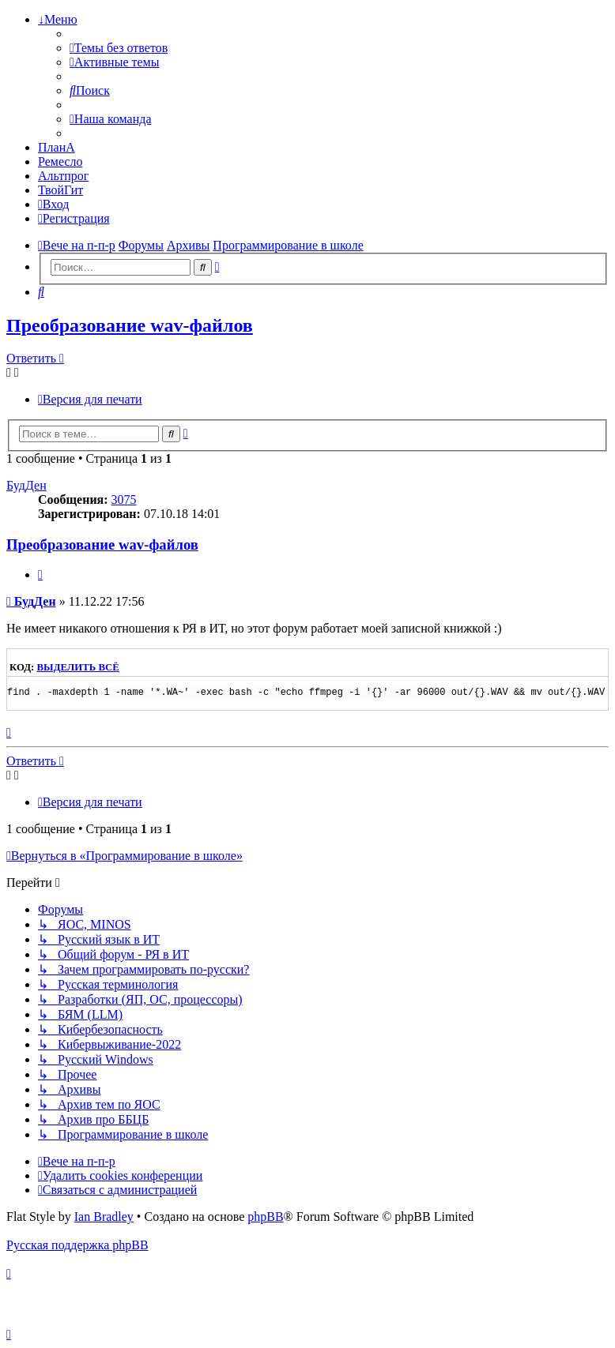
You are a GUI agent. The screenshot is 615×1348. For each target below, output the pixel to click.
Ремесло (60, 161)
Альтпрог (63, 175)
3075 (124, 499)
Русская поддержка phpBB (77, 1245)
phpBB (265, 1216)
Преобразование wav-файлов (129, 325)
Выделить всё (78, 667)
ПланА (56, 147)
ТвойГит (60, 190)
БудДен (26, 485)
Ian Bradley (104, 1216)
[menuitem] (119, 47)
